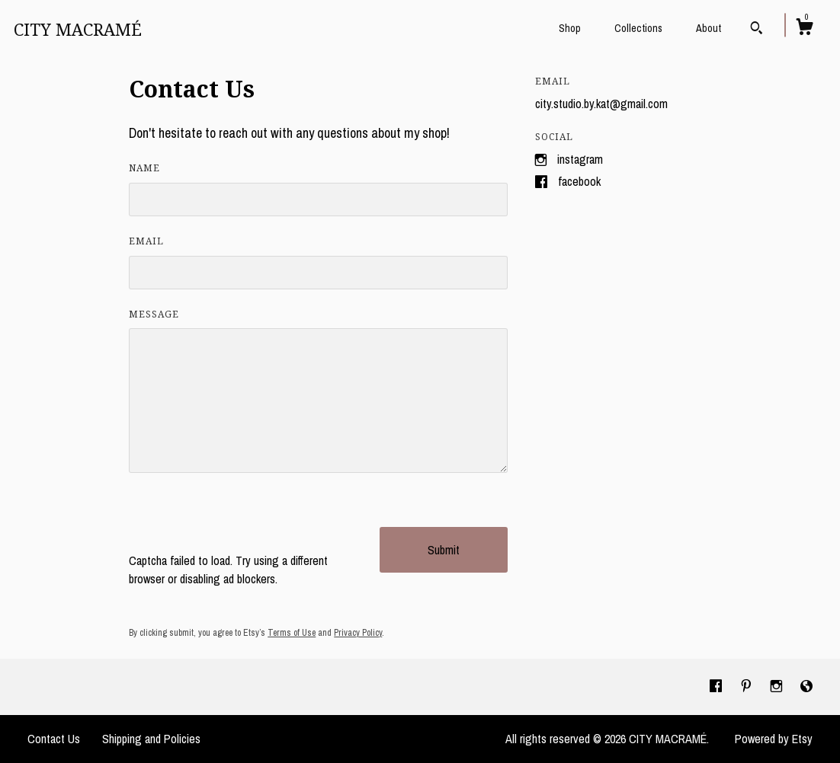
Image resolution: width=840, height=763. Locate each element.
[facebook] (717, 686)
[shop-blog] (806, 686)
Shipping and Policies (151, 738)
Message (154, 314)
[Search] (756, 29)
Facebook (579, 181)
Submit (444, 549)
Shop (570, 28)
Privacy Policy (358, 633)
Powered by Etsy (774, 738)
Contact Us (53, 738)
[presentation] (245, 521)
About (708, 28)
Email (146, 241)
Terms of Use (292, 633)
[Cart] (804, 29)
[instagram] (778, 686)
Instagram (580, 159)
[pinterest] (747, 686)
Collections (638, 28)
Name (144, 168)
